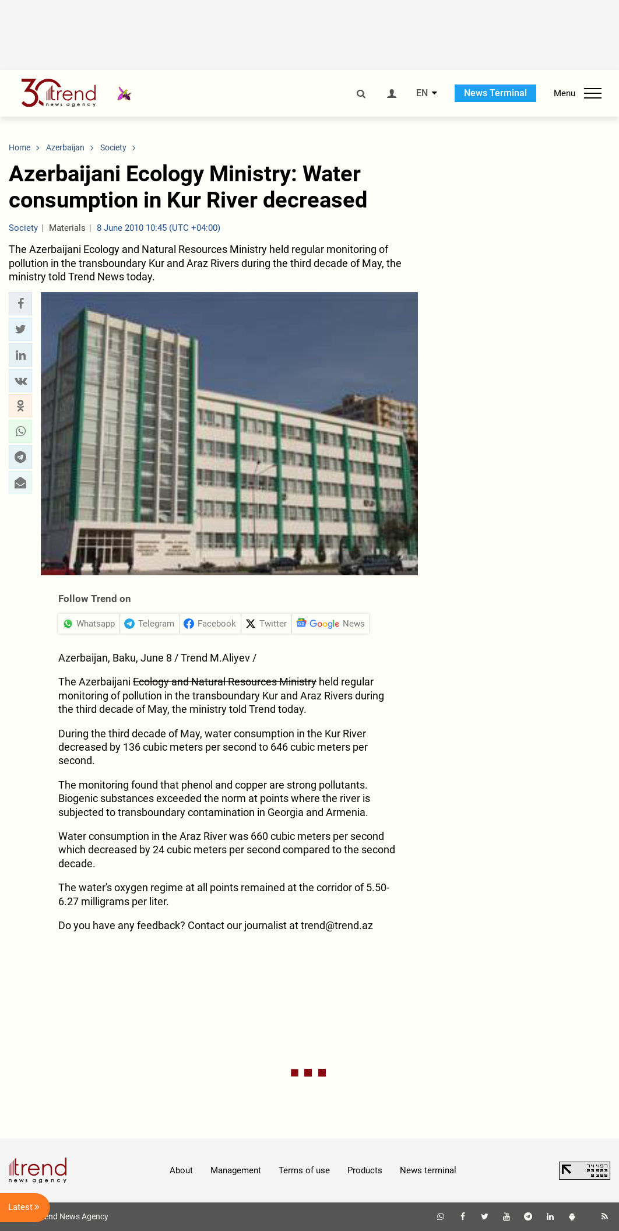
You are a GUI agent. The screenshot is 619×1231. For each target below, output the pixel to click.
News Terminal (495, 93)
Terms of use (304, 1170)
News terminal (428, 1170)
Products (364, 1170)
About (181, 1170)
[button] (20, 303)
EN (422, 93)
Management (235, 1170)
